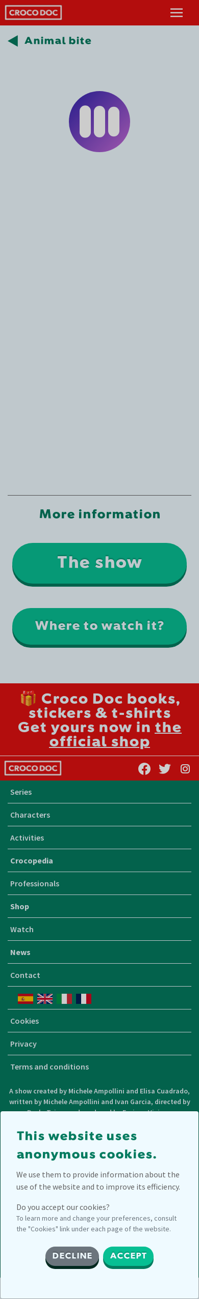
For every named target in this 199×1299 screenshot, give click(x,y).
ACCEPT (128, 1256)
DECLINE (72, 1256)
